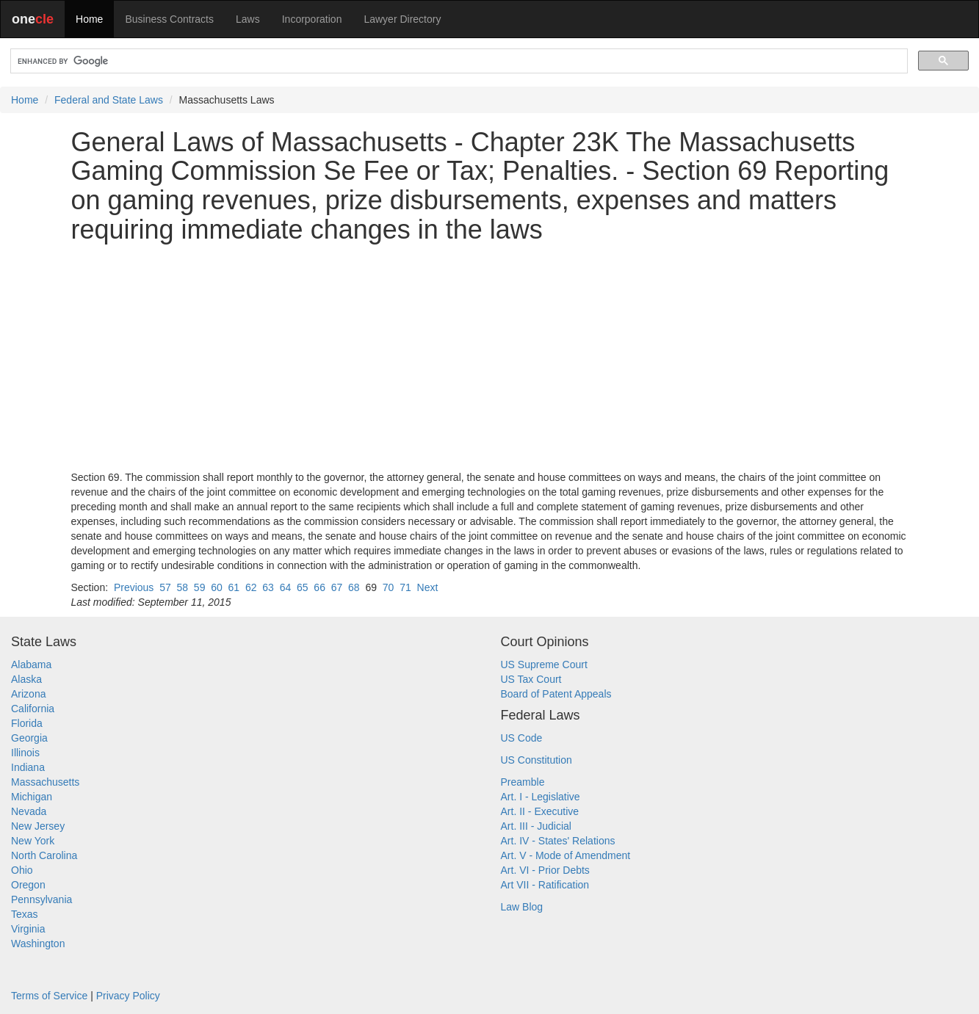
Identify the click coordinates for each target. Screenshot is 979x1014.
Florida (27, 723)
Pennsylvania (41, 899)
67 (337, 587)
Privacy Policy (128, 996)
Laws (248, 19)
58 (182, 587)
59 (200, 587)
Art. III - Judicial (536, 826)
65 (302, 587)
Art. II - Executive (540, 811)
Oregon (28, 885)
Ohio (22, 870)
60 (217, 587)
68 (354, 587)
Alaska (26, 679)
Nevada (28, 811)
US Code (522, 738)
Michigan (31, 797)
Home (89, 19)
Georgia (29, 738)
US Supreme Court (544, 664)
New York (32, 841)
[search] (457, 61)
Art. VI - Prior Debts (545, 870)
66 (319, 587)
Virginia (28, 929)
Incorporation (312, 19)
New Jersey (38, 826)
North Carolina (44, 855)
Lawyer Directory (402, 19)
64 (286, 587)
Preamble (523, 782)
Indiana (28, 767)
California (32, 708)
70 (388, 587)
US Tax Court (531, 679)
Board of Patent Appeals (556, 694)
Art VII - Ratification (545, 885)
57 (165, 587)
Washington (38, 943)
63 (268, 587)
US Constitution (536, 760)
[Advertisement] (489, 357)
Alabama (31, 664)
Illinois (25, 752)
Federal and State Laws (108, 100)
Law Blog (522, 907)
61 (234, 587)
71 (405, 587)
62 (251, 587)
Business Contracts (169, 19)
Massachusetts (45, 782)
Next (427, 587)
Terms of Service (49, 996)
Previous (133, 587)
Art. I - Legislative (540, 797)
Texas (24, 914)
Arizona (28, 694)
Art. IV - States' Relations (558, 841)
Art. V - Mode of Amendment (566, 855)
